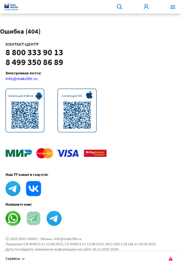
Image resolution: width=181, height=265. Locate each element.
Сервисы (15, 259)
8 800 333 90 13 (34, 52)
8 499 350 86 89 (34, 62)
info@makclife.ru (21, 78)
